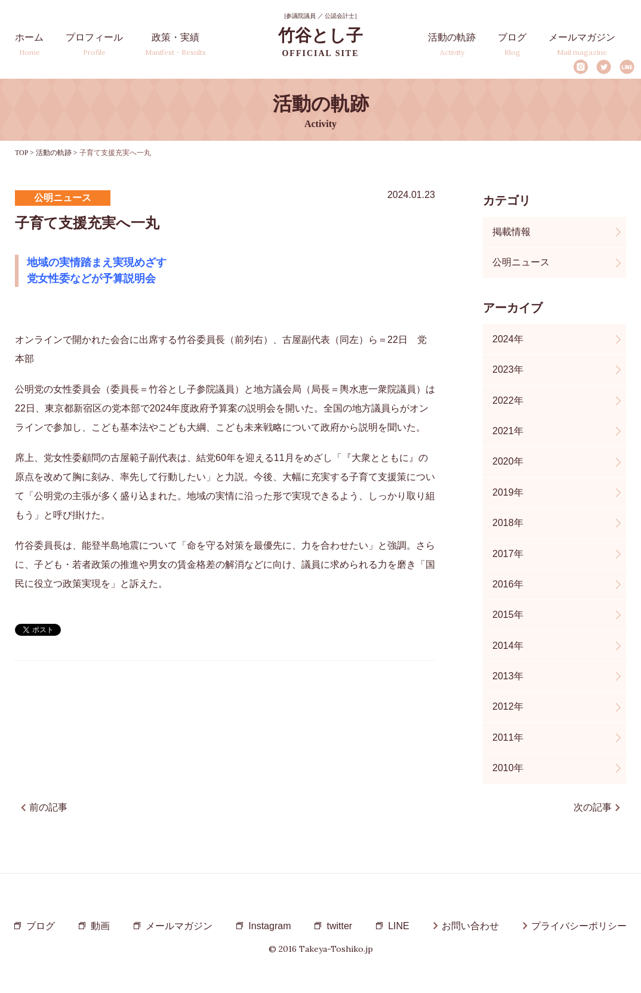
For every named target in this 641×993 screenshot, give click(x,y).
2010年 (507, 768)
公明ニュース (521, 262)
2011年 (507, 737)
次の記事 (593, 807)
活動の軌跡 (452, 44)
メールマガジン (581, 44)
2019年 (507, 492)
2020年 (507, 461)
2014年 (507, 646)
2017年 (507, 554)
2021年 (507, 431)
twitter (339, 926)
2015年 (507, 615)
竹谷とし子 (320, 42)
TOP (21, 153)
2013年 (507, 676)
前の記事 (48, 807)
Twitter (603, 67)
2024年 (507, 339)
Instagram (580, 67)
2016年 (507, 584)
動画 (100, 926)
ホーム (29, 44)
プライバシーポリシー (579, 926)
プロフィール (94, 44)
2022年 (507, 400)
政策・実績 (175, 44)
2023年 (507, 369)
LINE (627, 67)
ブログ (512, 44)
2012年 (507, 706)
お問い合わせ (470, 926)
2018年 (507, 523)
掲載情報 (511, 232)
